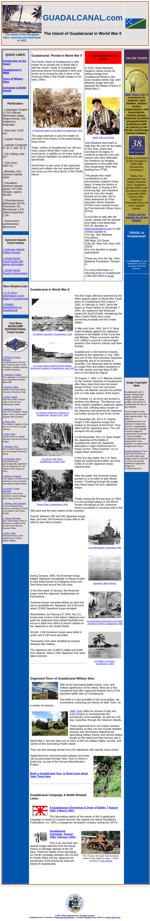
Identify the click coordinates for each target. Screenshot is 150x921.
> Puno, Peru (9, 421)
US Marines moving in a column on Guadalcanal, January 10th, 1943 (52, 413)
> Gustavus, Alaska (12, 374)
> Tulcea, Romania (12, 518)
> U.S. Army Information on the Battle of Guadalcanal (15, 295)
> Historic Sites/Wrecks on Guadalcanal (12, 307)
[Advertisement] (58, 550)
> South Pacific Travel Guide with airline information (13, 261)
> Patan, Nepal (10, 397)
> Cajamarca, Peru (12, 459)
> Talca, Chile (9, 533)
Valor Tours (76, 711)
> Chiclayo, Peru (11, 446)
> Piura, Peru (9, 434)
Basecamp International (64, 917)
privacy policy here (112, 917)
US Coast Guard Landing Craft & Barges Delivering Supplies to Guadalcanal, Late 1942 (52, 367)
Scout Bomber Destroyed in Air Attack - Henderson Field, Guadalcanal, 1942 (105, 622)
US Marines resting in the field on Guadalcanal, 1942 (57, 130)
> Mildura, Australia (12, 476)
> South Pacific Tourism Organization (15, 272)
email (111, 276)
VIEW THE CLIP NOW (103, 137)
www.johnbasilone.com (98, 228)
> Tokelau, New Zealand (14, 503)
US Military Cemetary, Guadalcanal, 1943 (52, 334)
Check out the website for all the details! (136, 217)
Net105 (88, 917)
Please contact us (133, 451)
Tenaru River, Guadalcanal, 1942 (52, 504)
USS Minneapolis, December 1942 (104, 547)
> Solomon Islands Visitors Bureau (14, 251)
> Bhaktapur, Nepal (12, 409)
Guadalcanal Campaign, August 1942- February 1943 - (63, 834)
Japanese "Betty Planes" (104, 583)
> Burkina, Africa (10, 387)
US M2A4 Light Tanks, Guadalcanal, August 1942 (52, 460)
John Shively (106, 861)
